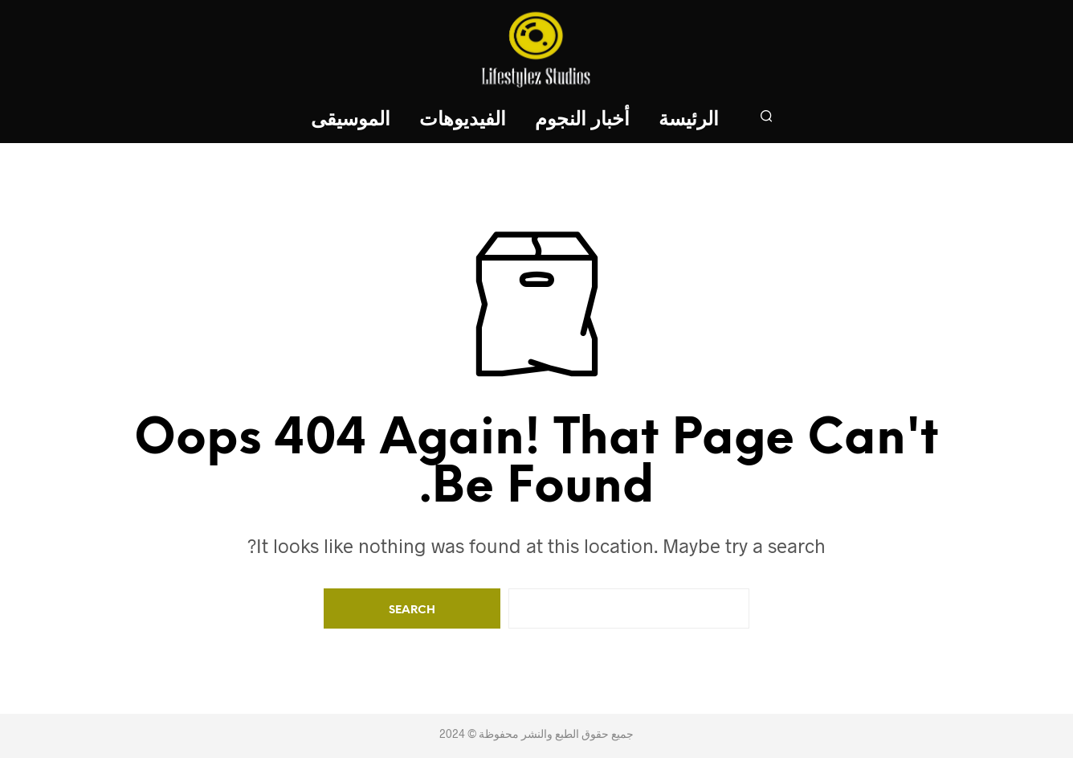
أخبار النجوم (582, 120)
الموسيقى (350, 120)
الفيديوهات (462, 120)
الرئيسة (689, 120)
